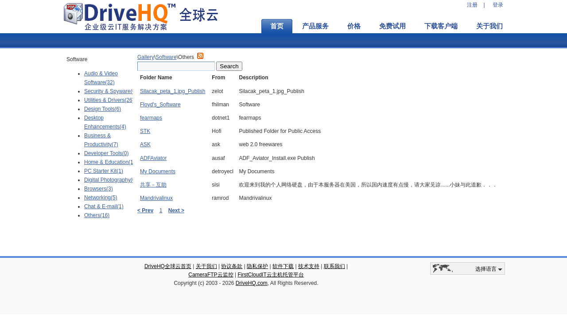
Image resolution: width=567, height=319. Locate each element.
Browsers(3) (98, 189)
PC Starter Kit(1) (103, 171)
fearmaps (151, 118)
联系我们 (334, 266)
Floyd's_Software (160, 104)
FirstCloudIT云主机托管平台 (270, 275)
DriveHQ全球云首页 (167, 266)
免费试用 (392, 26)
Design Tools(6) (102, 109)
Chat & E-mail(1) (104, 206)
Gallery (145, 57)
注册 (472, 5)
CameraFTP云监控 (210, 275)
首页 (277, 26)
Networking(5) (100, 198)
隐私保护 (257, 266)
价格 (354, 26)
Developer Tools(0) (106, 153)
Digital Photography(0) (110, 180)
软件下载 (283, 266)
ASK (145, 144)
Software (165, 57)
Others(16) (96, 215)
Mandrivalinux (156, 198)
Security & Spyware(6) (110, 91)
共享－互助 (153, 185)
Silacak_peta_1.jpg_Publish (172, 91)
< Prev (145, 210)
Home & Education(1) (109, 162)
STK (145, 131)
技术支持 (308, 266)
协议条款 (231, 266)
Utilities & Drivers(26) (109, 100)
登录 (498, 5)
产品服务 (315, 26)
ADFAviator (153, 158)
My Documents (157, 171)
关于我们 (489, 26)
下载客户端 (441, 26)
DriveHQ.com (252, 283)
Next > (176, 210)
